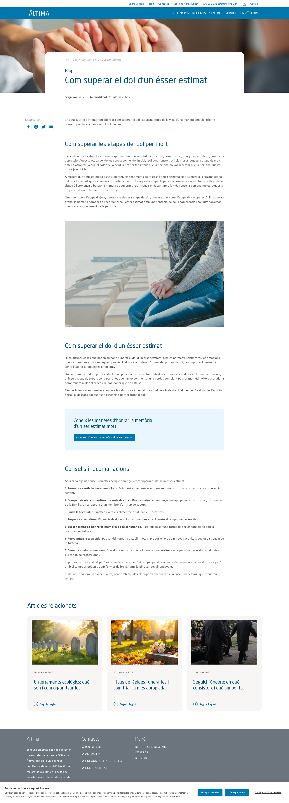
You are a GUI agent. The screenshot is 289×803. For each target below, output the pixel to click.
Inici (67, 60)
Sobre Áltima (136, 3)
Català (254, 3)
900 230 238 (93, 746)
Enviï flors (249, 13)
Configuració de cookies (268, 792)
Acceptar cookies (210, 792)
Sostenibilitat (96, 767)
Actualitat (93, 753)
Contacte (163, 3)
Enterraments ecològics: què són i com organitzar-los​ (62, 685)
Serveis (231, 13)
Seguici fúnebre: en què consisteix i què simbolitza (219, 685)
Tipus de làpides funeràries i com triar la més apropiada (141, 685)
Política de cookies (171, 796)
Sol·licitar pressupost (185, 3)
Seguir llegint (48, 704)
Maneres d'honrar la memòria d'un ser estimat (104, 437)
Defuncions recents (188, 13)
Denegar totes (237, 792)
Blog (151, 3)
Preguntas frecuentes (103, 760)
